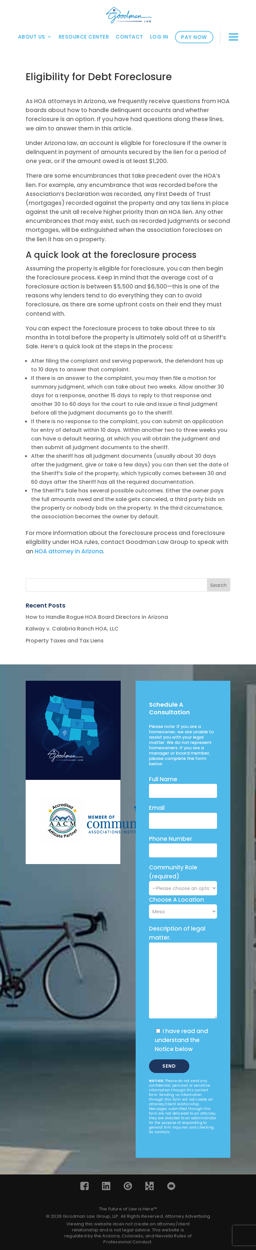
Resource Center (84, 36)
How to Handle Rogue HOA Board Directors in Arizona (97, 617)
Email (157, 808)
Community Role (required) (183, 877)
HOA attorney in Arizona (69, 551)
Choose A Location (176, 900)
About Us (31, 36)
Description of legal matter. (177, 933)
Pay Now (194, 37)
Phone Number (170, 839)
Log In (159, 36)
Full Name (163, 779)
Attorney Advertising (187, 1216)
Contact (129, 36)
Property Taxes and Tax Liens (65, 640)
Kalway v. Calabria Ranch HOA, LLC (72, 628)
